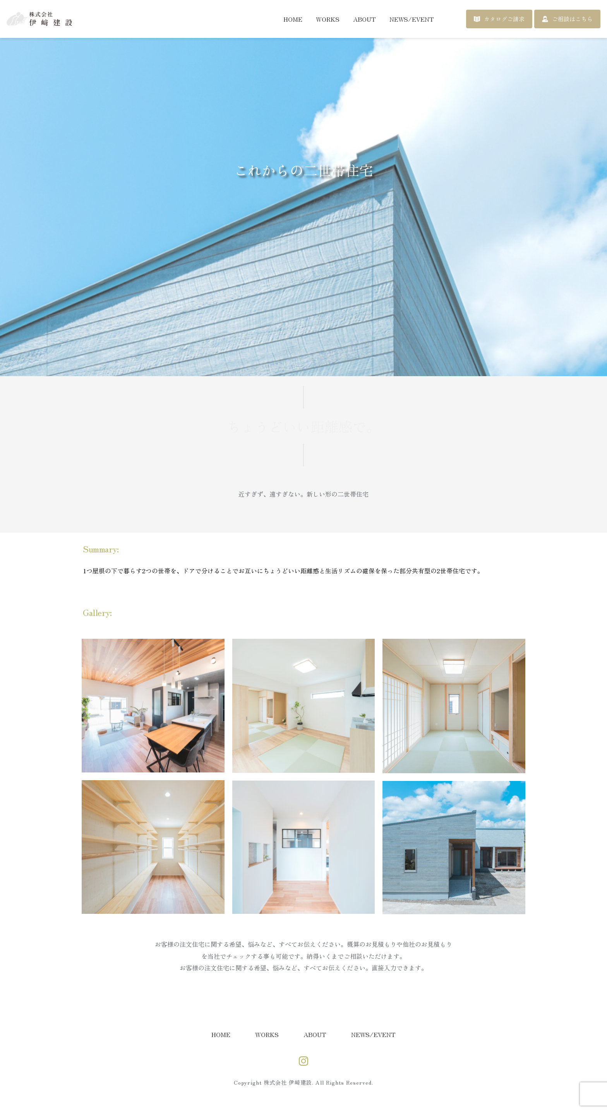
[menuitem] (292, 19)
